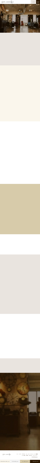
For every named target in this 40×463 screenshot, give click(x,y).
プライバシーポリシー (35, 455)
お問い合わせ (30, 455)
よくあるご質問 (23, 455)
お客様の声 (27, 455)
